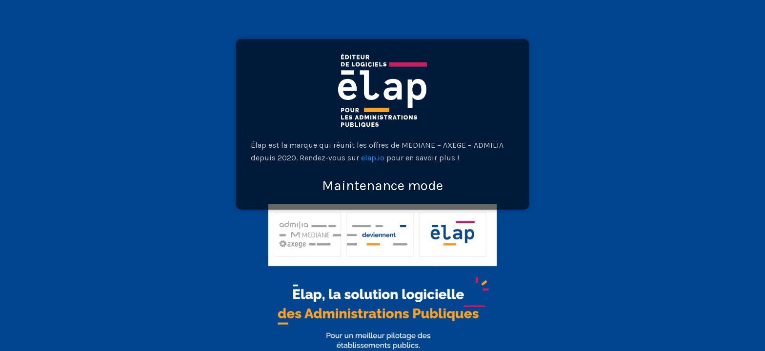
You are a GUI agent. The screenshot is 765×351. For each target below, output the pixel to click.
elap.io (372, 157)
